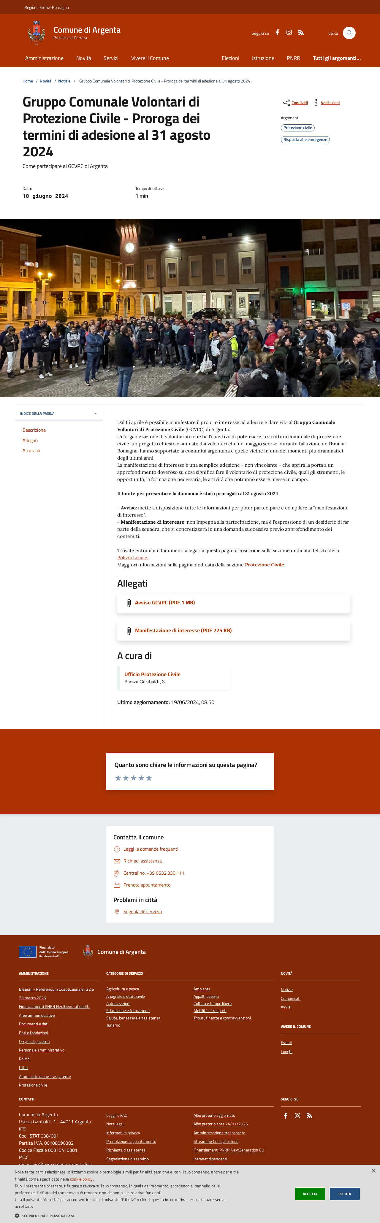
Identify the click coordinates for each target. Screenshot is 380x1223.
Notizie (64, 81)
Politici (24, 1059)
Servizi (111, 58)
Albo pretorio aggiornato (214, 1115)
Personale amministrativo (41, 1050)
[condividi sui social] (295, 102)
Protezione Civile (264, 565)
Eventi (286, 1042)
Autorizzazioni (118, 1003)
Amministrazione (44, 58)
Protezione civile (33, 1085)
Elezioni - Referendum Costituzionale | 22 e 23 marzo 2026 (56, 993)
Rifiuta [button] (344, 1194)
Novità (83, 58)
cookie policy (81, 1179)
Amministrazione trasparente (219, 1133)
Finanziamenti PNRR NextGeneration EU (54, 1006)
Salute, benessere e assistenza (133, 1018)
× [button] (373, 1171)
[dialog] (190, 1194)
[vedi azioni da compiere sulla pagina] (325, 102)
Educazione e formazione (128, 1011)
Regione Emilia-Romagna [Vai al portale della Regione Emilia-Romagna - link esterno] (46, 7)
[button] (128, 1216)
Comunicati (290, 998)
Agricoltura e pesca (122, 989)
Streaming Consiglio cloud (216, 1141)
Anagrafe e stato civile (125, 996)
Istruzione (263, 58)
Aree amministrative (37, 1015)
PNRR (293, 58)
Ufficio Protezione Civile (152, 674)
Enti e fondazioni (33, 1033)
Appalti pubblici (206, 996)
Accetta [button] (310, 1194)
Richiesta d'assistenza (125, 1150)
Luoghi (286, 1051)
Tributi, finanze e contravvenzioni (222, 1018)
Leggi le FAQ (116, 1115)
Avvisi (286, 1007)
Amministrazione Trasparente (45, 1076)
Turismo (113, 1025)
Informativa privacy (123, 1133)
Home (28, 81)
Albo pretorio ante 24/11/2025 (221, 1124)
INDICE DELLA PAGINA (59, 413)
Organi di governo (34, 1041)
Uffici (23, 1067)
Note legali (115, 1124)
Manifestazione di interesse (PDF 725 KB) (183, 630)
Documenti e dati (33, 1024)
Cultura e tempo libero (213, 1003)
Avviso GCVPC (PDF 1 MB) (165, 602)
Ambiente (202, 989)
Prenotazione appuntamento (131, 1141)
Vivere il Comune (150, 58)
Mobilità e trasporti (210, 1011)
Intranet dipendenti (210, 1159)
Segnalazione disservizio (127, 1159)
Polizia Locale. (132, 557)
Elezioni (230, 58)
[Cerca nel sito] (349, 33)
